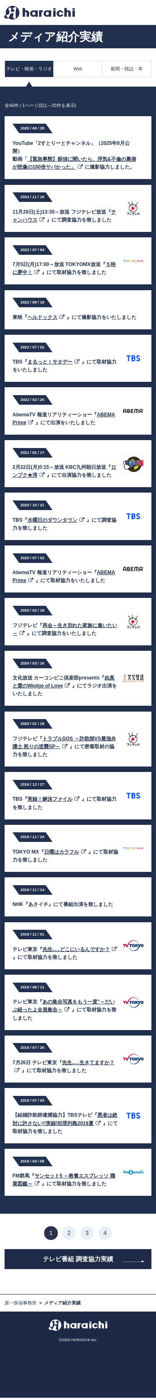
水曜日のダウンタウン (55, 520)
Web (77, 68)
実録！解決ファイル (53, 799)
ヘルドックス (45, 317)
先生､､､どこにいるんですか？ (79, 949)
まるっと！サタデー (53, 362)
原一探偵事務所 (21, 1304)
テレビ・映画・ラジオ (29, 68)
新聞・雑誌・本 (127, 68)
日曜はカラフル (65, 852)
